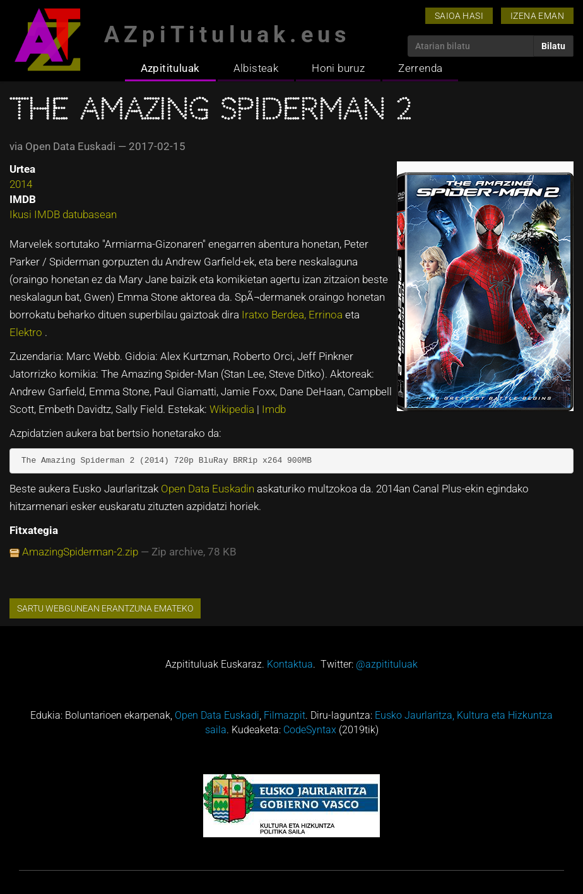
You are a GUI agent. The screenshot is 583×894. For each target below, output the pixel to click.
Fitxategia (33, 530)
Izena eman (537, 16)
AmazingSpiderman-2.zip (80, 551)
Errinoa (327, 314)
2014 (20, 184)
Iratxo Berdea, (275, 314)
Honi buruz (338, 68)
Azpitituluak (170, 68)
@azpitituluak (387, 664)
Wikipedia (233, 409)
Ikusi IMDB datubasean (63, 214)
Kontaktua (290, 664)
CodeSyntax (309, 730)
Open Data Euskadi (217, 715)
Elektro (27, 332)
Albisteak (256, 68)
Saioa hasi (459, 16)
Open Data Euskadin (209, 488)
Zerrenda (420, 68)
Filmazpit (284, 715)
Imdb (274, 409)
